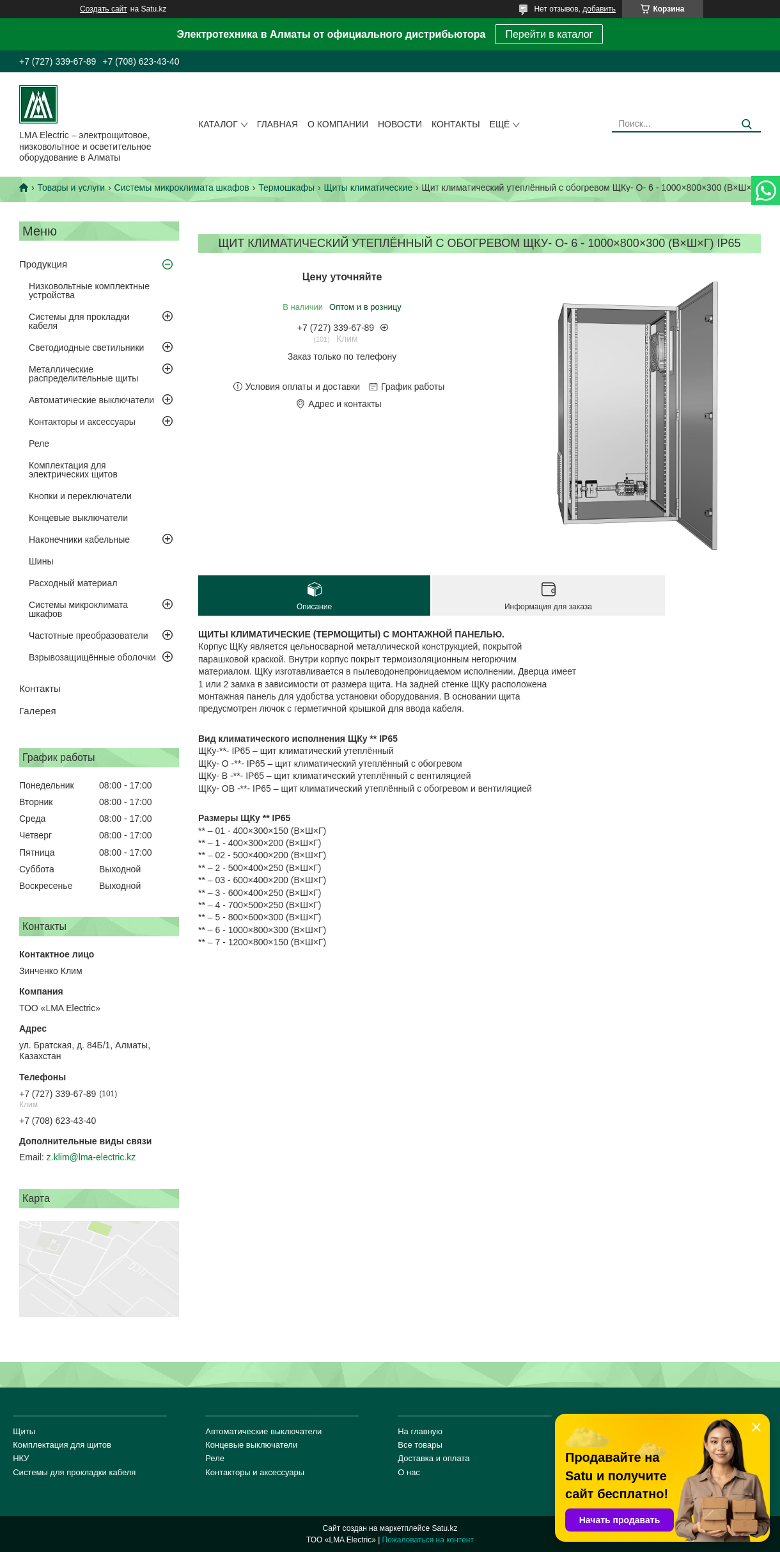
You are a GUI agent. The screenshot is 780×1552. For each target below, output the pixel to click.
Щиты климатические (368, 187)
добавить (599, 8)
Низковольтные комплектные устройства (89, 290)
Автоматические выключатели (91, 400)
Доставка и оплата (433, 1458)
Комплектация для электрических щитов (73, 469)
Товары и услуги (71, 187)
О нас (409, 1472)
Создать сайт (103, 8)
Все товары (420, 1445)
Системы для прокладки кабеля (79, 321)
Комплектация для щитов (62, 1445)
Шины (41, 561)
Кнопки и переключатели (80, 496)
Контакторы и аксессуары (82, 422)
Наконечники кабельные (79, 539)
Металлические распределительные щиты (83, 373)
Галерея (37, 710)
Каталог (218, 124)
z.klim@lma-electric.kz (91, 1157)
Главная (277, 124)
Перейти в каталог (549, 34)
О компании (338, 124)
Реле (39, 443)
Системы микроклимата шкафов (181, 187)
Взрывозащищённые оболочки (92, 657)
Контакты (456, 124)
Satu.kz (444, 1528)
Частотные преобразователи (88, 635)
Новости (400, 124)
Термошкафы (286, 187)
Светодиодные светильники (86, 347)
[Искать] (746, 124)
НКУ (21, 1458)
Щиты (24, 1431)
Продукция (43, 264)
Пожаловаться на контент (428, 1539)
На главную (420, 1431)
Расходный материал (73, 583)
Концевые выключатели (78, 518)
